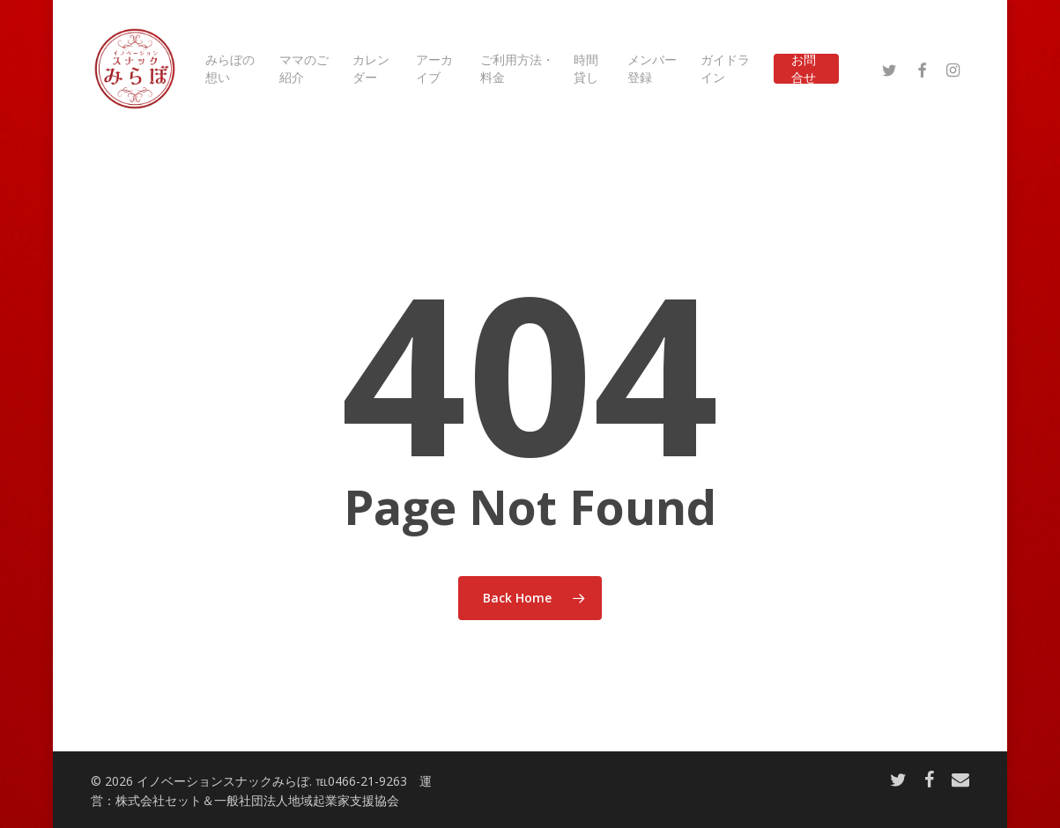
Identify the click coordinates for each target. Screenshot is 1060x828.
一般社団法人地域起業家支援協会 (306, 800)
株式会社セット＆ (164, 800)
